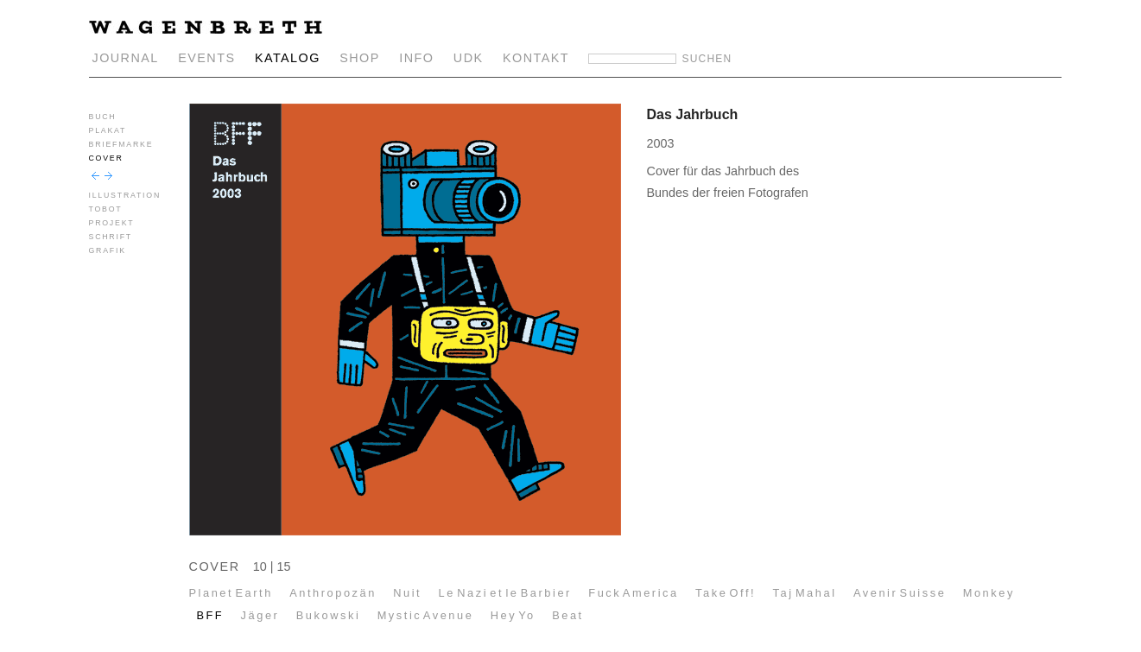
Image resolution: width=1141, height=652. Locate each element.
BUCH (103, 116)
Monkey (989, 592)
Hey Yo (513, 615)
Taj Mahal (805, 592)
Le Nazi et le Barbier (505, 592)
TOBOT (106, 209)
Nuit (407, 592)
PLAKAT (108, 130)
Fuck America (633, 592)
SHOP (359, 58)
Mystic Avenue (425, 615)
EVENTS (206, 58)
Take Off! (725, 592)
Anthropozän (333, 592)
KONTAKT (536, 58)
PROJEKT (112, 222)
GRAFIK (107, 250)
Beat (568, 615)
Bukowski (328, 615)
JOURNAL (125, 58)
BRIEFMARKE (121, 144)
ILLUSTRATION (125, 195)
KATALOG (287, 58)
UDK (468, 58)
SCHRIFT (110, 236)
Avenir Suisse (899, 592)
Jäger (260, 615)
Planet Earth (231, 592)
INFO (416, 58)
